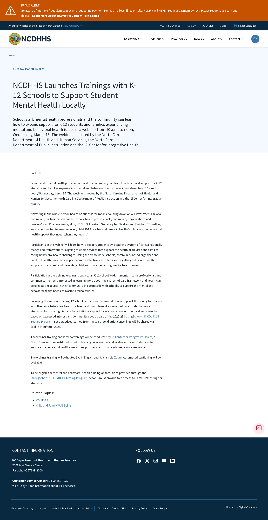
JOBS (223, 25)
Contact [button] (234, 39)
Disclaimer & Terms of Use (111, 508)
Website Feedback (62, 508)
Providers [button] (178, 39)
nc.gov (42, 508)
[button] (255, 39)
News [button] (198, 39)
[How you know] (72, 25)
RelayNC (23, 486)
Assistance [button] (131, 39)
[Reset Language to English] (235, 25)
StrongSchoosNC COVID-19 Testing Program (59, 378)
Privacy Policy (140, 508)
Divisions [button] (155, 39)
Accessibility (85, 508)
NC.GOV (191, 25)
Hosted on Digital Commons (241, 507)
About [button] (215, 39)
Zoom (118, 357)
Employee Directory (22, 508)
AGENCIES (208, 25)
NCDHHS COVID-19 (170, 25)
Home (12, 55)
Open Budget (160, 508)
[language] (247, 25)
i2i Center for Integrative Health (131, 337)
